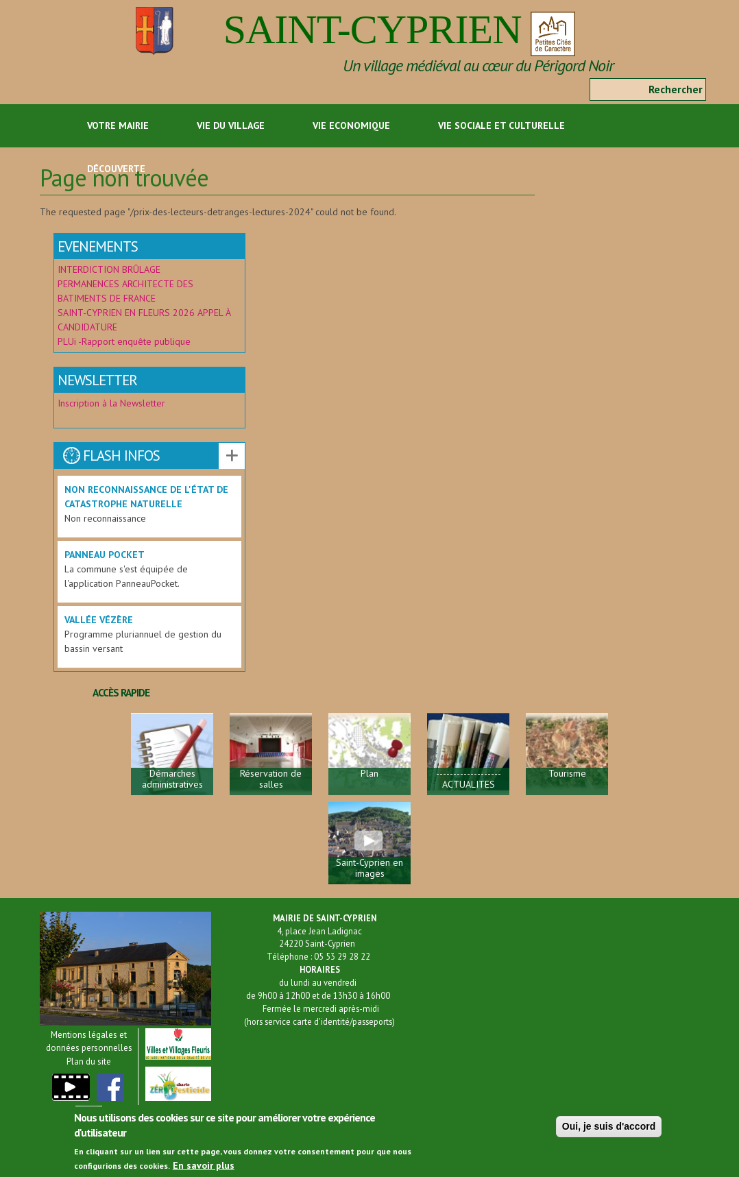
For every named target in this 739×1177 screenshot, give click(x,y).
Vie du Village (231, 125)
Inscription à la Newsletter (113, 403)
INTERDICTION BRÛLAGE (109, 269)
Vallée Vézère (98, 620)
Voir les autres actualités (232, 456)
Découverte (116, 168)
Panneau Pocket (104, 554)
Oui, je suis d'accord (608, 1131)
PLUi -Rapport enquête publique (124, 341)
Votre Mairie (118, 125)
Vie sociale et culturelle (501, 125)
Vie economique (351, 125)
